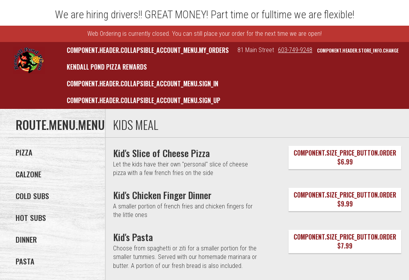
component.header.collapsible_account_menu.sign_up (143, 100)
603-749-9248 (295, 50)
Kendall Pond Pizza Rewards (107, 67)
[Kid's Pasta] (133, 237)
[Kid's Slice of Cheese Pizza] (161, 153)
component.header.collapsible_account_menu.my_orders (148, 50)
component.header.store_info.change (357, 50)
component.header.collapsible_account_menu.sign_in (142, 83)
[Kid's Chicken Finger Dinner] (162, 195)
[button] (29, 60)
